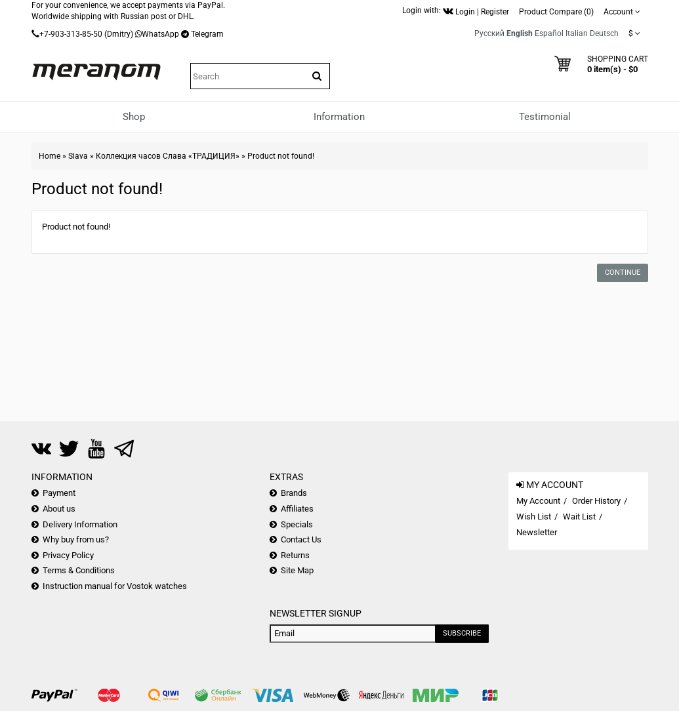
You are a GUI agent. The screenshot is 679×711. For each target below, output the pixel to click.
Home (49, 156)
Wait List (579, 516)
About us (59, 509)
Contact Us (301, 539)
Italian (577, 33)
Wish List (533, 516)
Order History (596, 501)
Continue (622, 272)
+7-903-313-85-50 (70, 34)
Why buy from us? (76, 539)
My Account (538, 501)
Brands (294, 493)
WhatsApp (160, 34)
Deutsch (604, 33)
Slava (78, 156)
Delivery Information (80, 524)
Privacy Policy (68, 555)
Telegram (207, 34)
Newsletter (536, 532)
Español (549, 33)
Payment (59, 493)
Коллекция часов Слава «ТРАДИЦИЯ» (167, 156)
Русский (489, 33)
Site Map (297, 570)
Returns (295, 555)
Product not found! (280, 156)
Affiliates (297, 509)
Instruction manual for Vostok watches (115, 586)
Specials (297, 524)
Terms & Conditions (79, 570)
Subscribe (462, 633)
